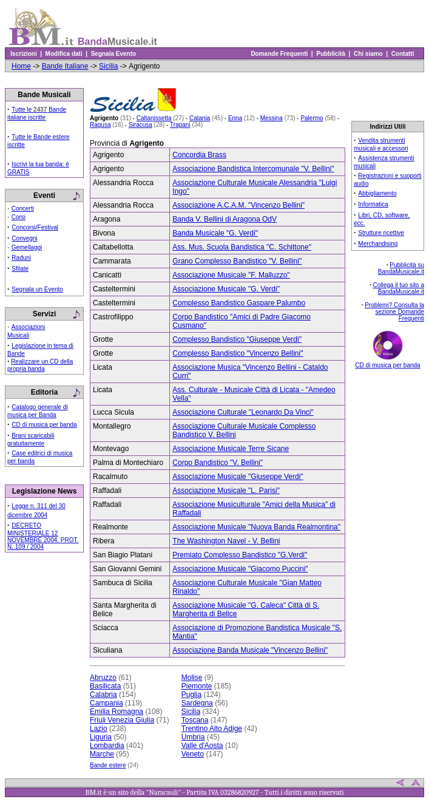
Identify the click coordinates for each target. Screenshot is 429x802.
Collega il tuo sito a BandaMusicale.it (399, 288)
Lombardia (107, 745)
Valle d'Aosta (202, 745)
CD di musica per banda (44, 424)
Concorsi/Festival (35, 227)
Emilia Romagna (116, 711)
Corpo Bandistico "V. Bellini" (217, 462)
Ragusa (100, 124)
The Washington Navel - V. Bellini (226, 541)
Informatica (373, 204)
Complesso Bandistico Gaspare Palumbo (238, 303)
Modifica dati (64, 53)
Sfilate (20, 268)
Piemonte (196, 686)
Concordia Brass (199, 155)
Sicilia (108, 66)
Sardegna (197, 703)
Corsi (18, 217)
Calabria (103, 694)
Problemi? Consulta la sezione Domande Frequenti (394, 312)
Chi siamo (368, 53)
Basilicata (105, 686)
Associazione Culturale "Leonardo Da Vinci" (242, 412)
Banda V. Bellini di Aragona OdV (224, 219)
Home (21, 66)
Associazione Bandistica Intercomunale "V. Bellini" (253, 169)
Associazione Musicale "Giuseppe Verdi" (237, 476)
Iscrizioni (23, 53)
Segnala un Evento (37, 289)
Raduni (21, 257)
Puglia (191, 694)
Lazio (98, 728)
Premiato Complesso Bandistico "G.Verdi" (239, 555)
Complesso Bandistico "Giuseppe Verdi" (237, 339)
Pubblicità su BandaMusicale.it (401, 268)
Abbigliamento (377, 193)
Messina (271, 118)
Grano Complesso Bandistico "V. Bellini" (237, 261)
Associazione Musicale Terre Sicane (230, 448)
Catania (199, 118)
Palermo (311, 118)
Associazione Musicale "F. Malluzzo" (230, 275)
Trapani (180, 124)
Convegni (24, 238)
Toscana (195, 720)
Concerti (23, 208)
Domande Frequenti (279, 53)
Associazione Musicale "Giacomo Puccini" (240, 569)
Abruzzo (103, 677)
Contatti (402, 53)
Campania (106, 703)
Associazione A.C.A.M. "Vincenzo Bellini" (238, 205)
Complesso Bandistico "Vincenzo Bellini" (237, 353)
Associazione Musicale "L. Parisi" (226, 490)
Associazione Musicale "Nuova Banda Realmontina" (256, 527)
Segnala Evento (113, 53)
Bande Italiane (65, 66)
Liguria (101, 737)
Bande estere (108, 765)
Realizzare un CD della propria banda (40, 365)
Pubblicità (331, 53)
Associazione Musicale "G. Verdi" (226, 289)
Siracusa (140, 124)
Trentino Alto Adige (211, 728)
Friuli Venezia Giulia (122, 720)
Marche (102, 754)
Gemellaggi (27, 247)
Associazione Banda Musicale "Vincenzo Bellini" (250, 650)
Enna (235, 118)
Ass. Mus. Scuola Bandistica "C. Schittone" (241, 247)
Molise (192, 677)
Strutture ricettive (381, 232)
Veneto (192, 754)
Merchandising (377, 243)
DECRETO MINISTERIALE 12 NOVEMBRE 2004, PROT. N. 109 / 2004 (42, 536)
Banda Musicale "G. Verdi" (215, 233)
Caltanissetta (154, 118)
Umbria (193, 737)
